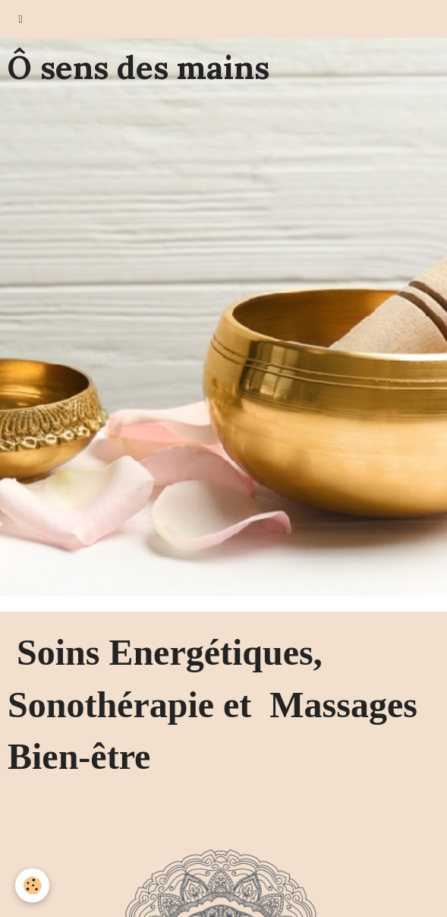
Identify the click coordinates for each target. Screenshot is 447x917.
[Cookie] (32, 885)
